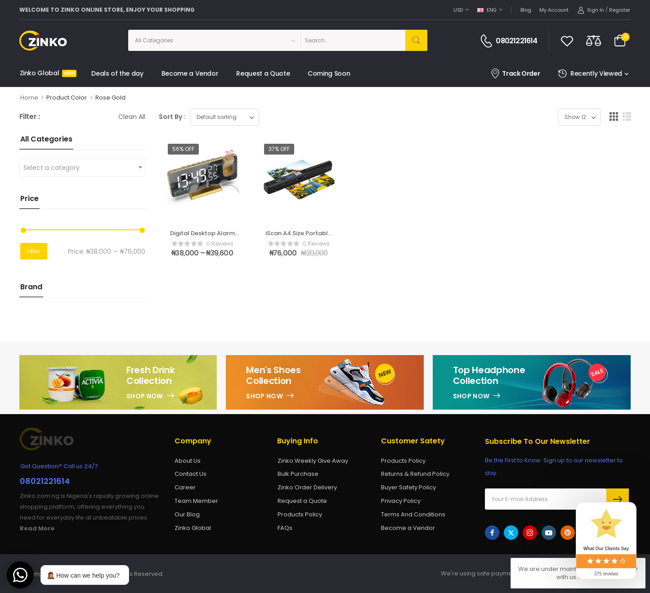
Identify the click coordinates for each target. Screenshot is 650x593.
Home (29, 97)
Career (185, 487)
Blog (525, 10)
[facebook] (492, 532)
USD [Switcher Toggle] (458, 10)
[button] (614, 116)
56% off (183, 149)
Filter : (29, 117)
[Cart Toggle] (620, 40)
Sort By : (172, 116)
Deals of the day (117, 73)
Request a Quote (263, 73)
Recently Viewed (590, 73)
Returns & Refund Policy (415, 474)
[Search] (352, 40)
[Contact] (488, 41)
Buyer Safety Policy (408, 487)
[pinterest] (567, 532)
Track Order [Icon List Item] (515, 73)
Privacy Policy (401, 501)
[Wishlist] (567, 40)
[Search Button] (416, 40)
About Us (188, 460)
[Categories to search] (214, 40)
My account (554, 10)
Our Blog (187, 514)
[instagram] (530, 532)
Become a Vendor (190, 73)
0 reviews (219, 243)
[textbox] (82, 167)
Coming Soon (329, 73)
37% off (279, 149)
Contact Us (190, 474)
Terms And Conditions (413, 514)
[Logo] (51, 40)
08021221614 (516, 41)
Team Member (196, 501)
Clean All (131, 116)
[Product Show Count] (579, 117)
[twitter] (511, 532)
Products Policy (300, 514)
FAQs (285, 528)
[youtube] (549, 532)
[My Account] (591, 10)
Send (617, 499)
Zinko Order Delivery (307, 487)
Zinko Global (47, 73)
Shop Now (144, 396)
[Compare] (593, 40)
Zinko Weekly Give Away (313, 460)
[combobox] (82, 168)
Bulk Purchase (298, 474)
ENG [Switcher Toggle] (487, 10)
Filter (33, 251)
